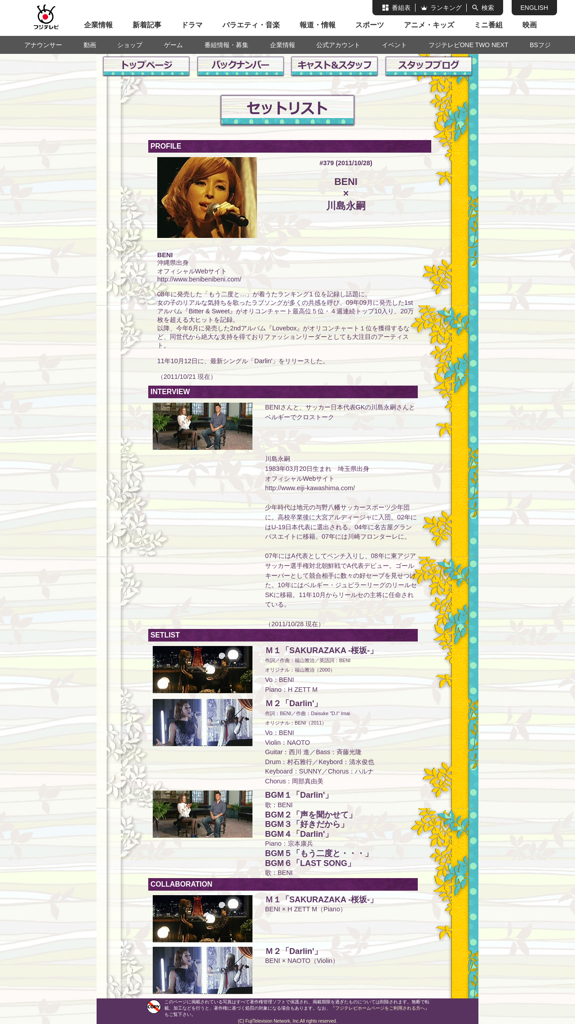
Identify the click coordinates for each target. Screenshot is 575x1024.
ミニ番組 (488, 25)
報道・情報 (318, 25)
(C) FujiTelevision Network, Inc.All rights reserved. (287, 1021)
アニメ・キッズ (429, 25)
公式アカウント (338, 44)
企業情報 (98, 25)
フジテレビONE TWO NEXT (469, 44)
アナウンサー (43, 44)
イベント (394, 44)
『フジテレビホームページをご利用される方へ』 (380, 1008)
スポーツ (369, 25)
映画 (529, 25)
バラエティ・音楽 (251, 25)
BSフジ (540, 44)
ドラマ (192, 25)
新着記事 (147, 25)
